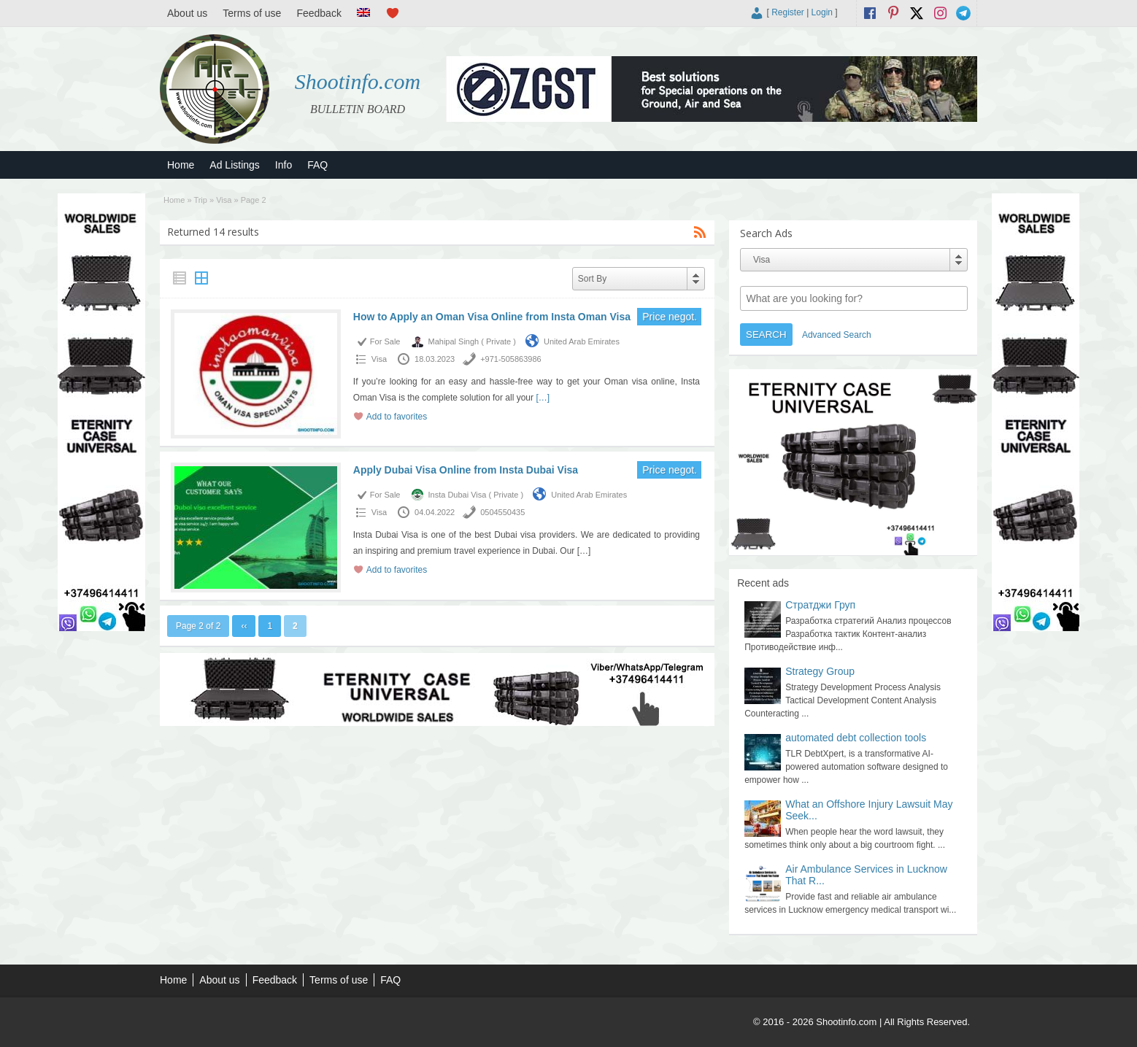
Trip (200, 200)
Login (822, 12)
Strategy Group (820, 671)
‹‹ (244, 626)
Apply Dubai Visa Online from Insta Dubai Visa (465, 470)
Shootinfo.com (358, 81)
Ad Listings (234, 165)
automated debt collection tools (855, 737)
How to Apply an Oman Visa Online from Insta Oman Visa (492, 316)
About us (187, 13)
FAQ (317, 165)
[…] (543, 398)
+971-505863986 (510, 359)
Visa (223, 200)
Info (283, 165)
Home (180, 165)
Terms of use (252, 13)
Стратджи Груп (820, 605)
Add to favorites (396, 417)
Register (787, 12)
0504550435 (502, 512)
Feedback (318, 13)
